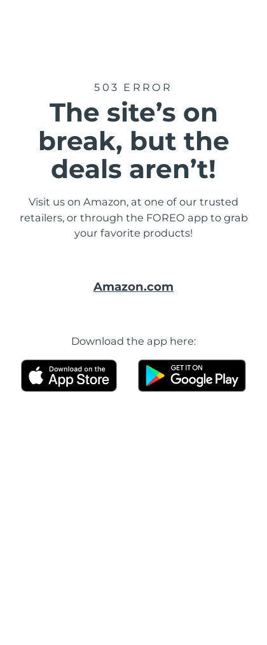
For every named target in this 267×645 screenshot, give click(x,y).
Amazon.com (133, 286)
